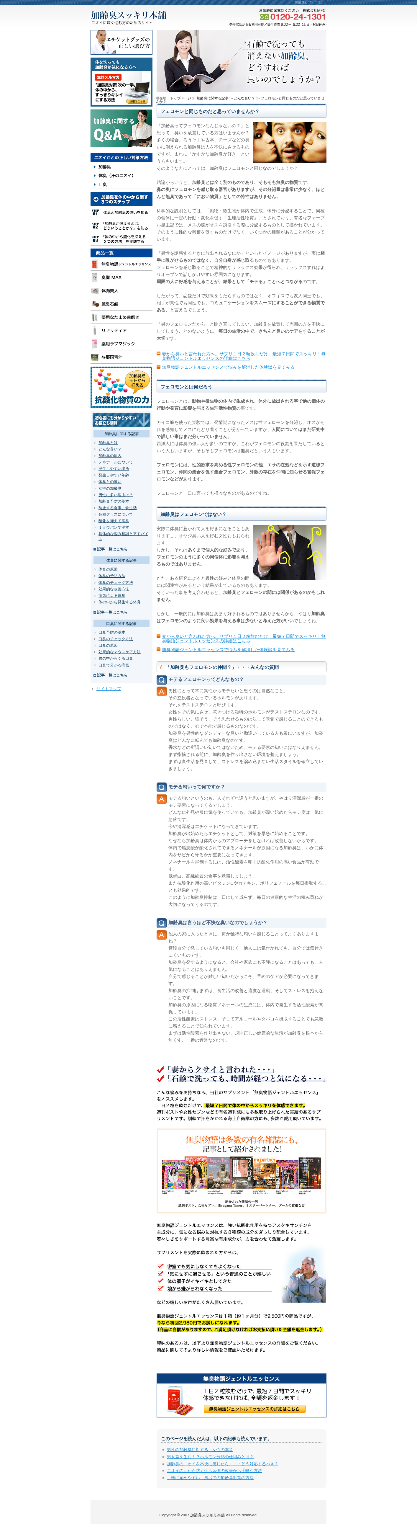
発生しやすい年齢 (113, 475)
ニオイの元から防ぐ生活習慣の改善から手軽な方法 (214, 1470)
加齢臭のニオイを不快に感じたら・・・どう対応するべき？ (222, 1463)
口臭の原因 (108, 645)
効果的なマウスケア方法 (119, 652)
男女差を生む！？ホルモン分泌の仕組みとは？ (210, 1456)
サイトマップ (108, 688)
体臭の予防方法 (111, 576)
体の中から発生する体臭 (119, 602)
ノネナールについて (115, 462)
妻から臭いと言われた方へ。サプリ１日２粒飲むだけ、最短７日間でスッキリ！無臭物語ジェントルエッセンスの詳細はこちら (244, 356)
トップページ (180, 98)
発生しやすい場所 (113, 468)
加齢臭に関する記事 (213, 98)
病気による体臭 (111, 595)
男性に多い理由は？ (115, 495)
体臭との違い (110, 481)
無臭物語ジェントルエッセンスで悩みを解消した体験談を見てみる (228, 367)
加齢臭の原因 (110, 455)
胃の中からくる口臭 (115, 658)
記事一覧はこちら (112, 549)
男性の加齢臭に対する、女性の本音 (200, 1449)
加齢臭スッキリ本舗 (207, 1515)
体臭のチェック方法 (115, 582)
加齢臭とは (108, 442)
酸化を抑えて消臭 (113, 521)
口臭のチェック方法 (115, 639)
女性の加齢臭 (110, 488)
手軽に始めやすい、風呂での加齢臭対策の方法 (210, 1477)
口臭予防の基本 (111, 632)
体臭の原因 (108, 569)
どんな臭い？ (110, 449)
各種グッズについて (115, 514)
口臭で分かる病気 (113, 665)
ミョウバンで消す (113, 527)
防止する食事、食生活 (117, 508)
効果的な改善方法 (113, 589)
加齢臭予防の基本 (113, 501)
